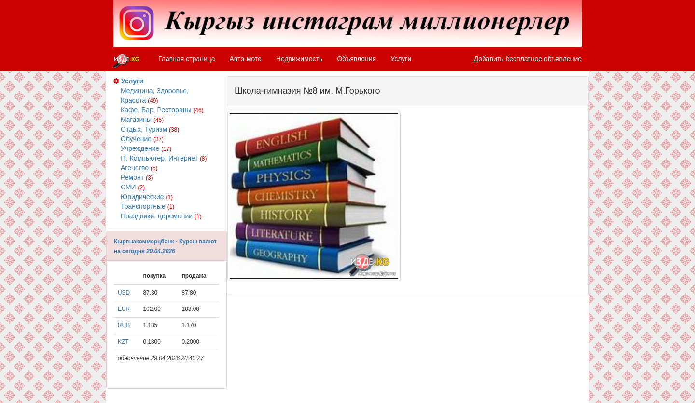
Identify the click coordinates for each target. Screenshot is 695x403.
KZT (123, 341)
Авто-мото (246, 59)
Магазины (142, 119)
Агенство (139, 168)
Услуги (400, 59)
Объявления (356, 59)
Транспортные (147, 206)
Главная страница (186, 59)
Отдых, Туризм (150, 129)
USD (124, 292)
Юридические (147, 197)
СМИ (133, 187)
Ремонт (137, 177)
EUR (124, 309)
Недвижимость (299, 59)
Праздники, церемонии (161, 216)
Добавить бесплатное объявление (528, 59)
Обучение (142, 139)
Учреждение (146, 148)
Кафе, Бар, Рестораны (162, 110)
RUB (124, 325)
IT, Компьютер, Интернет (164, 158)
